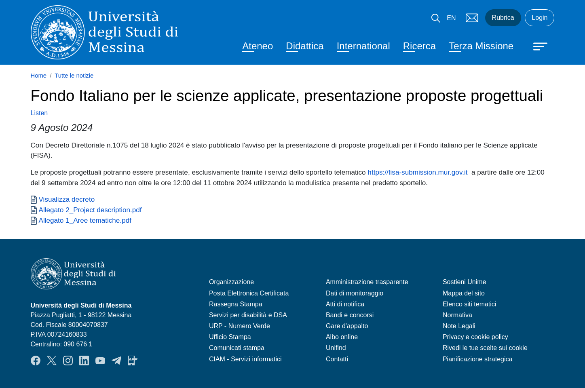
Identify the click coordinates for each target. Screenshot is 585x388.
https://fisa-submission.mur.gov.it (417, 172)
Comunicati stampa (236, 347)
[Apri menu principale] (536, 45)
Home (39, 75)
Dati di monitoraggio (354, 293)
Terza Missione (481, 45)
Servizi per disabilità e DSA (248, 315)
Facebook (35, 360)
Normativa (457, 315)
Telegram (116, 360)
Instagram (68, 360)
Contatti (337, 359)
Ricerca (419, 45)
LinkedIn (84, 360)
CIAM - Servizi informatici (245, 359)
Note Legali (459, 326)
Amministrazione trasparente (367, 281)
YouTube (100, 360)
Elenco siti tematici (469, 304)
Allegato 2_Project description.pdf (90, 210)
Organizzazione (231, 281)
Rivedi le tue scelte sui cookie (485, 347)
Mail (472, 17)
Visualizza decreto (67, 199)
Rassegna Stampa (235, 304)
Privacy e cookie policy (475, 336)
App (132, 360)
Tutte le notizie (74, 75)
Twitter (52, 360)
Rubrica (503, 17)
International (363, 45)
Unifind (336, 347)
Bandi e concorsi (350, 315)
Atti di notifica (345, 304)
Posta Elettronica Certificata (249, 293)
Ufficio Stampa (230, 336)
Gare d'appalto (347, 326)
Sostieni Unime (464, 281)
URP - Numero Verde (239, 326)
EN (451, 18)
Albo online (342, 336)
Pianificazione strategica (478, 359)
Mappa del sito (464, 293)
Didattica (304, 45)
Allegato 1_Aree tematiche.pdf (85, 220)
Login (539, 17)
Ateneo (257, 45)
